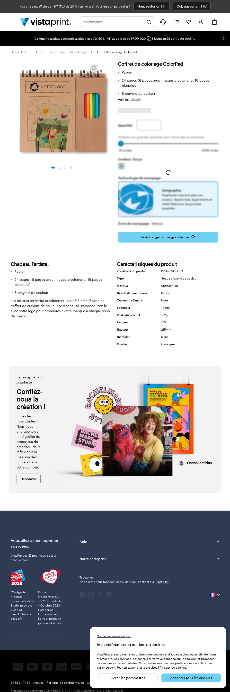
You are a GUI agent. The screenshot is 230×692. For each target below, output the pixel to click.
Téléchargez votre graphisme (168, 237)
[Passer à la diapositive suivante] (223, 38)
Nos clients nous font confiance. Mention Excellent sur (124, 581)
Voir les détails (130, 99)
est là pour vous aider (38, 555)
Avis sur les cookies (172, 667)
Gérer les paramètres (128, 678)
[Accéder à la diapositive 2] (59, 167)
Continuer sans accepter (114, 636)
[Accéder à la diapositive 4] (71, 167)
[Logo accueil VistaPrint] (45, 22)
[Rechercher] (148, 22)
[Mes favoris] (188, 21)
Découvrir (28, 479)
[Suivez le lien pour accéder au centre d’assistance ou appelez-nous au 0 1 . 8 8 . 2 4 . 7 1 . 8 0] (163, 22)
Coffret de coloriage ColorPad (116, 52)
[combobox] (114, 21)
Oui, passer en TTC (192, 6)
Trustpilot (86, 577)
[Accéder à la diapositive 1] (53, 167)
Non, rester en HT (151, 6)
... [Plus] (31, 52)
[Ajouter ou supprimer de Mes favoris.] (94, 68)
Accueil (17, 52)
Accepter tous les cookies (191, 678)
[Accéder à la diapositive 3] (65, 167)
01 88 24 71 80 (20, 682)
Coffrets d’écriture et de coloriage (64, 52)
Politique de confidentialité (65, 682)
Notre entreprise (150, 558)
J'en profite (186, 38)
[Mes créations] (176, 22)
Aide (150, 541)
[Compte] (201, 22)
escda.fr (16, 618)
